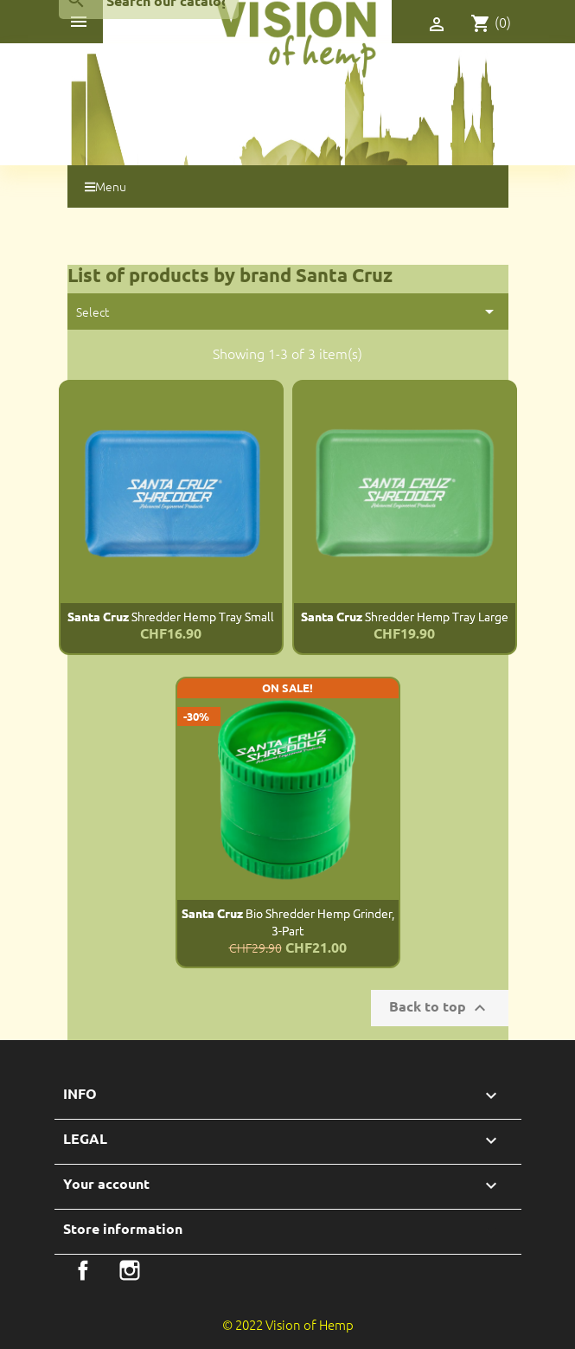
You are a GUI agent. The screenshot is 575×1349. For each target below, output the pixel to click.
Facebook (83, 1270)
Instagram (130, 1270)
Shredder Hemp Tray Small (170, 616)
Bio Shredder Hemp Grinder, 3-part (288, 921)
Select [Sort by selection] (288, 311)
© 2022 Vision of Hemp (288, 1324)
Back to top (439, 1007)
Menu (105, 186)
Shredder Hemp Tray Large (404, 616)
